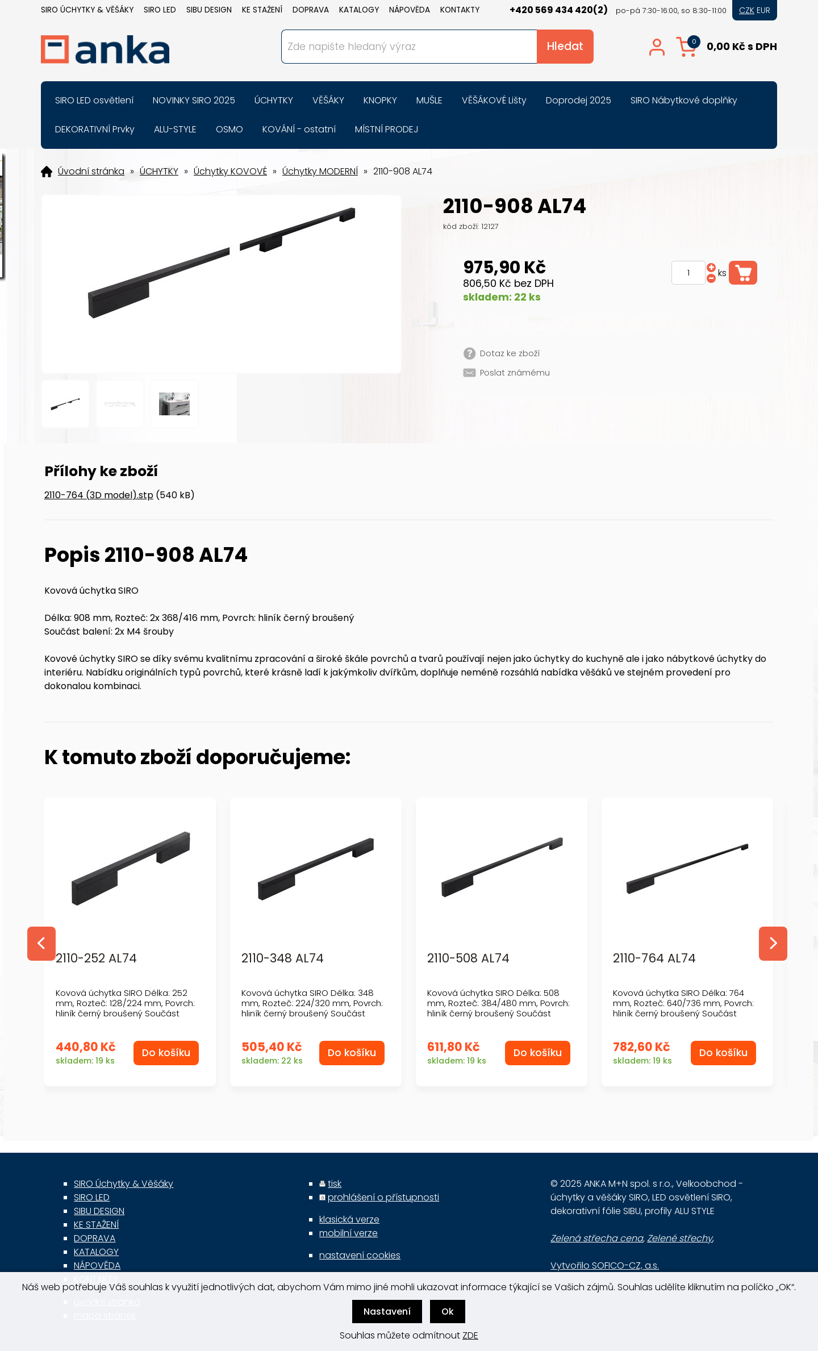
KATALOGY (359, 10)
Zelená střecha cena (596, 1238)
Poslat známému (515, 372)
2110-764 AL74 (654, 958)
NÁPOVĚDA (409, 10)
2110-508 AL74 (468, 958)
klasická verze (349, 1219)
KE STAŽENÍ (262, 10)
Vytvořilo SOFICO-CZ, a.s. (604, 1265)
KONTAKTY (459, 10)
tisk (334, 1183)
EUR (763, 10)
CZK (746, 10)
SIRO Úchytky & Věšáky (87, 10)
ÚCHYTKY (159, 171)
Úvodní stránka (91, 171)
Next (773, 944)
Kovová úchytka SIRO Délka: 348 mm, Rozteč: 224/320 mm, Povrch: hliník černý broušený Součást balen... (312, 1008)
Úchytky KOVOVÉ (230, 171)
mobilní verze (348, 1233)
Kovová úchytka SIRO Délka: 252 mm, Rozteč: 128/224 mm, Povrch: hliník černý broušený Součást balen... (125, 1008)
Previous (41, 944)
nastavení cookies (359, 1255)
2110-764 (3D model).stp (98, 495)
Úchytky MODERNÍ (320, 171)
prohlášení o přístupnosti (383, 1197)
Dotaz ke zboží (510, 353)
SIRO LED (160, 10)
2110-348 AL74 (282, 958)
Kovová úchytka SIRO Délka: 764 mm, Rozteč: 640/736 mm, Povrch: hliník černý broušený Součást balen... (683, 1008)
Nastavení (387, 1311)
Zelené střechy (679, 1238)
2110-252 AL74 (96, 958)
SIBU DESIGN (209, 10)
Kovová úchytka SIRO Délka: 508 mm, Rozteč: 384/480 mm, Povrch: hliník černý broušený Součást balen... (498, 1008)
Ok (447, 1311)
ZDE (470, 1335)
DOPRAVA (311, 10)
